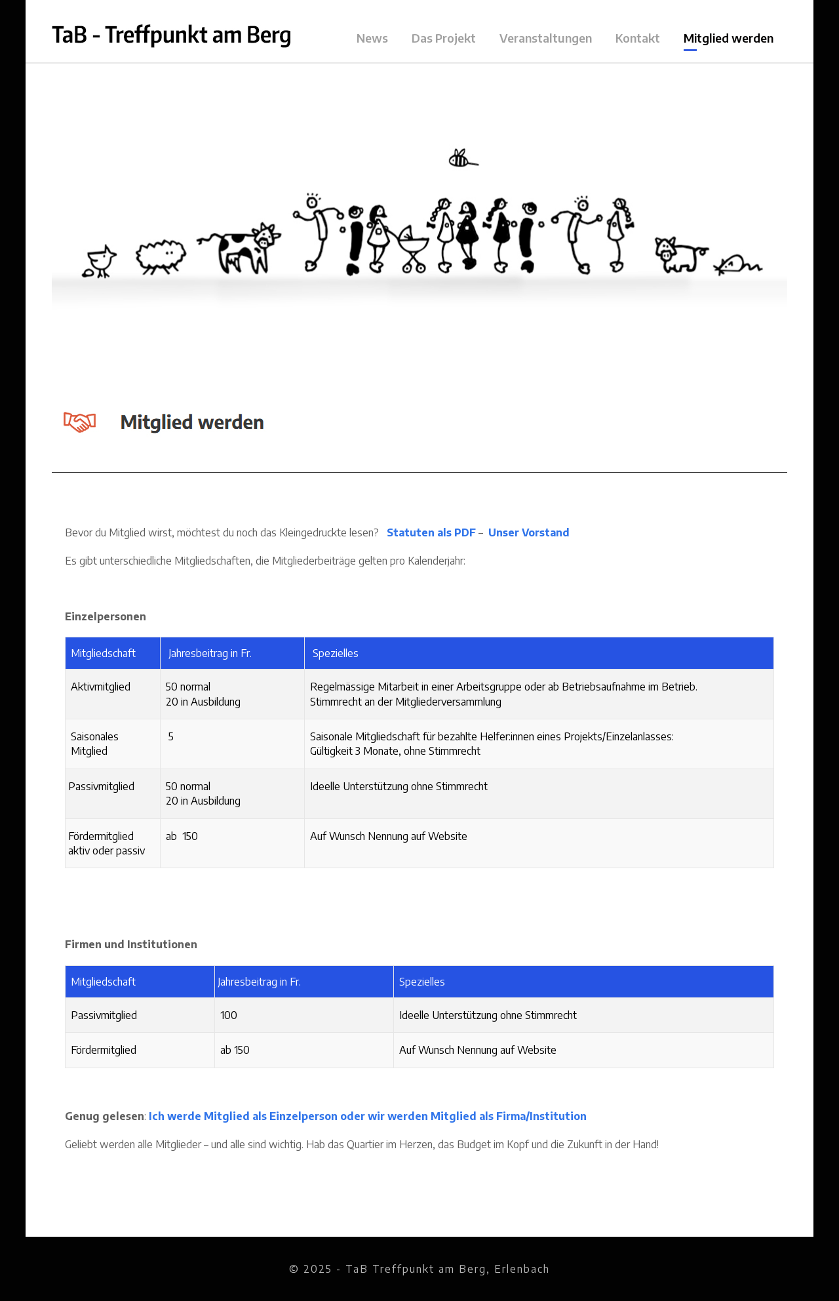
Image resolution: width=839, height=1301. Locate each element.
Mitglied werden (728, 37)
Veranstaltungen (545, 37)
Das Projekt (444, 37)
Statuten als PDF (431, 532)
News (372, 37)
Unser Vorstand (529, 532)
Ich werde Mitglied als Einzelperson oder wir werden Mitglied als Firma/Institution (368, 1116)
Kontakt (637, 37)
